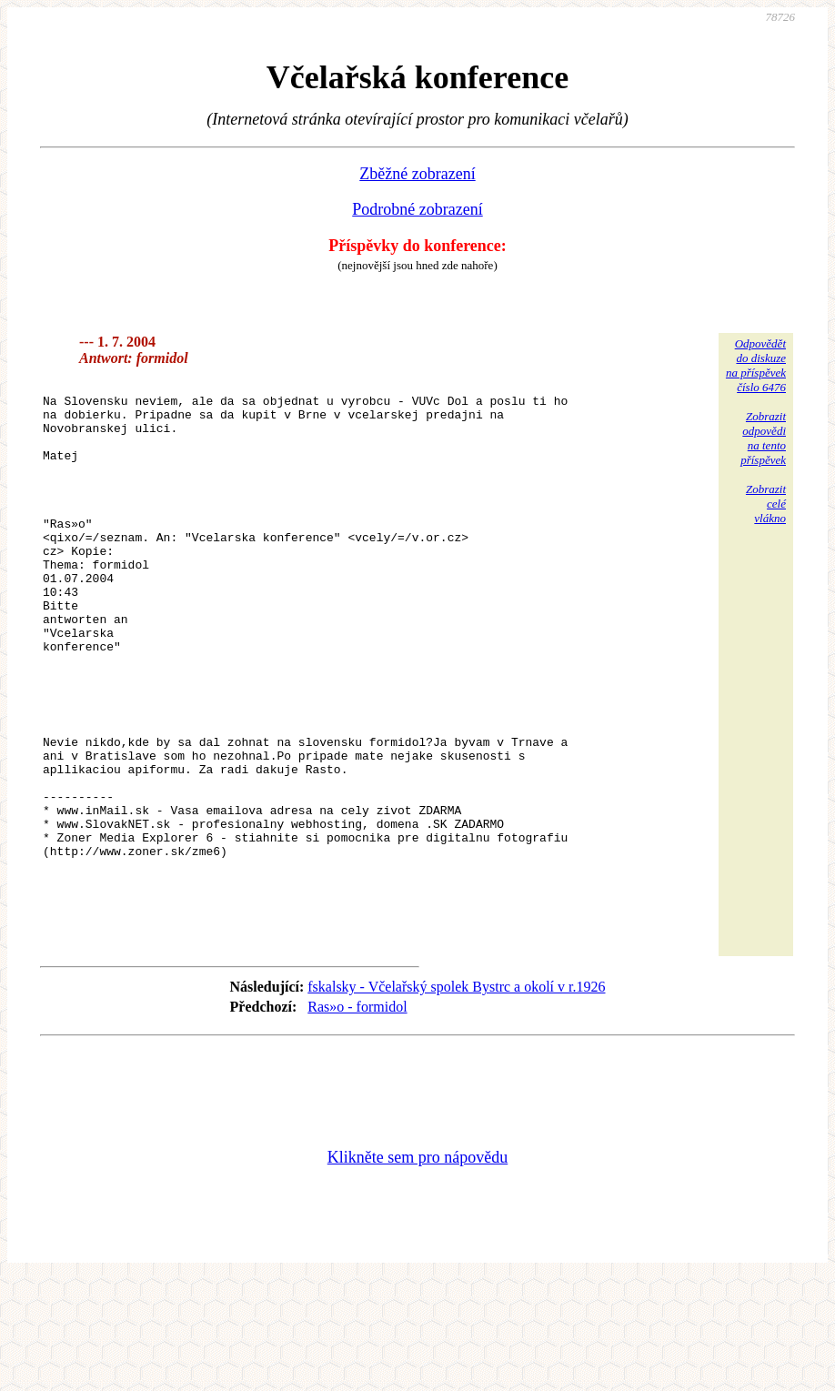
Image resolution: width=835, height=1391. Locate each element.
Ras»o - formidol (357, 1118)
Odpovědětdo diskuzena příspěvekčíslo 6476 (756, 365)
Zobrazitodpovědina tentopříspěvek (763, 438)
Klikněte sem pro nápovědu (417, 1269)
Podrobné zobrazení (417, 209)
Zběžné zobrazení (417, 174)
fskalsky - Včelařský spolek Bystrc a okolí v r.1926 (456, 1098)
